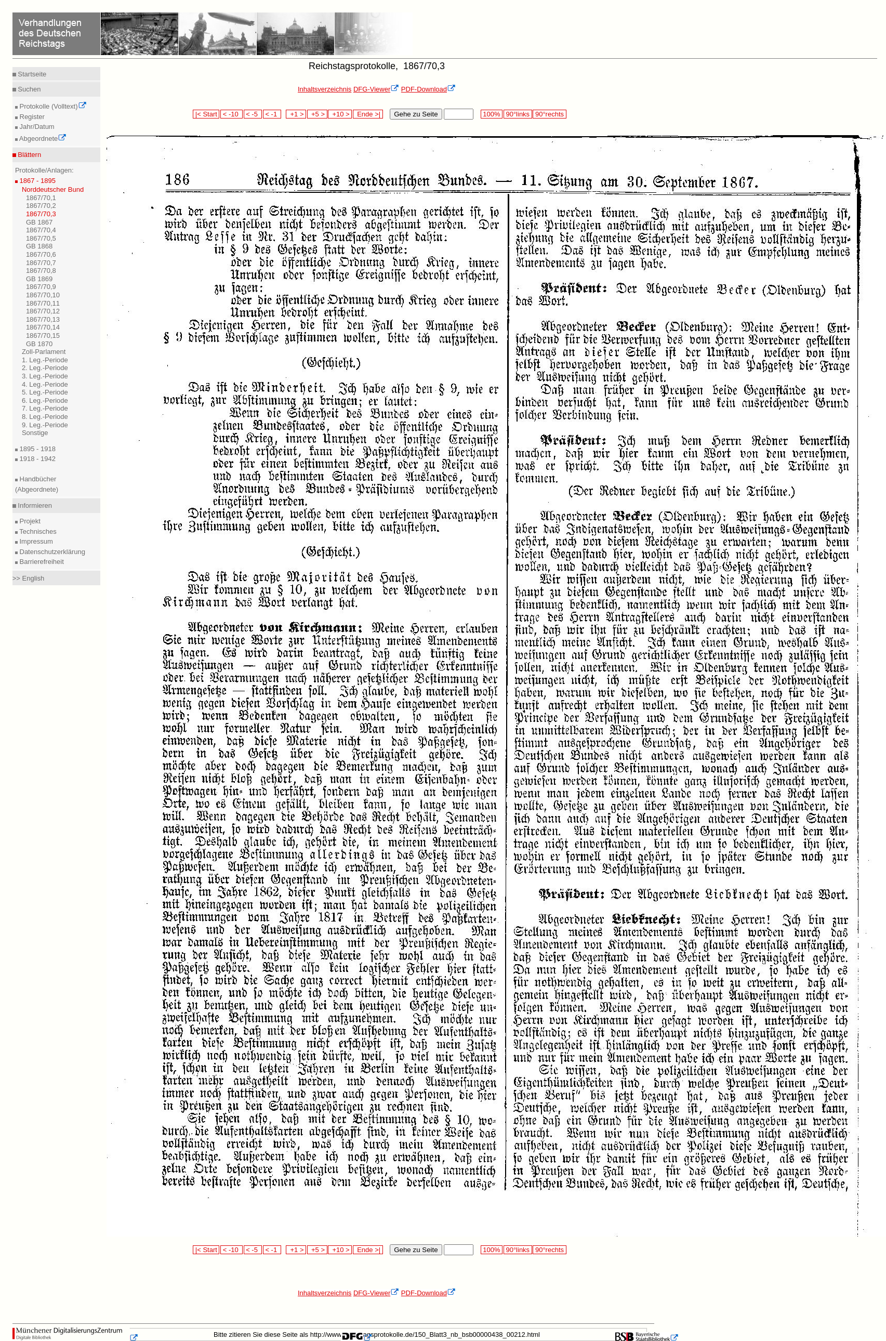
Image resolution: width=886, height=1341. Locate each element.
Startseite (31, 74)
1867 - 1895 (37, 181)
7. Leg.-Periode (45, 408)
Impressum (35, 541)
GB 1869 (39, 279)
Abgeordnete (42, 138)
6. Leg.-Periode (45, 400)
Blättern (28, 155)
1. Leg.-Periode (45, 360)
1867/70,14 (43, 327)
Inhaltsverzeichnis (324, 89)
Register (31, 117)
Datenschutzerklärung (51, 552)
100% (491, 114)
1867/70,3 (41, 214)
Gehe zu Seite (416, 114)
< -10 (231, 114)
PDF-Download (428, 89)
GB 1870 (39, 344)
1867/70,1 (41, 198)
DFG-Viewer (376, 89)
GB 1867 (39, 222)
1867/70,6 (41, 254)
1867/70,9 (41, 287)
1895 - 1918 (37, 449)
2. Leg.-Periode (45, 368)
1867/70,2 (41, 205)
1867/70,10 (43, 295)
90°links (518, 114)
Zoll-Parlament (44, 352)
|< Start (206, 114)
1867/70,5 (41, 238)
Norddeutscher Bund (53, 189)
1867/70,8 (41, 270)
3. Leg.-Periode (45, 376)
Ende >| (367, 114)
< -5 (253, 114)
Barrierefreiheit (41, 562)
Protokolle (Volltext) (52, 106)
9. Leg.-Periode (45, 425)
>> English (28, 578)
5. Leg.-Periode (45, 392)
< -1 (272, 114)
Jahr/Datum (36, 126)
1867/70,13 (43, 319)
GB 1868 (39, 246)
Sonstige (35, 433)
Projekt (29, 521)
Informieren (34, 505)
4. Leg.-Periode (45, 384)
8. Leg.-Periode (45, 416)
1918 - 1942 (37, 459)
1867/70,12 (43, 311)
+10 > (339, 114)
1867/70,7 (41, 263)
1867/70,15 (43, 335)
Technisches (37, 531)
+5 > (317, 114)
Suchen (28, 89)
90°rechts (549, 114)
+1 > (296, 114)
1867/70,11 (43, 303)
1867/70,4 (41, 230)
